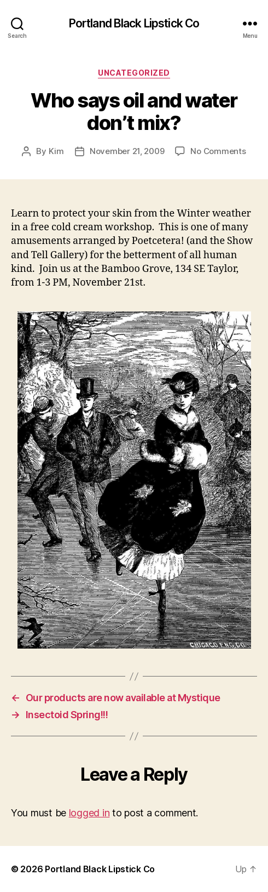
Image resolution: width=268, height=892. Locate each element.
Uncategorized (134, 72)
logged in (89, 813)
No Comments (218, 151)
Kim (56, 151)
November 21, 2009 (127, 151)
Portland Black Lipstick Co (134, 23)
